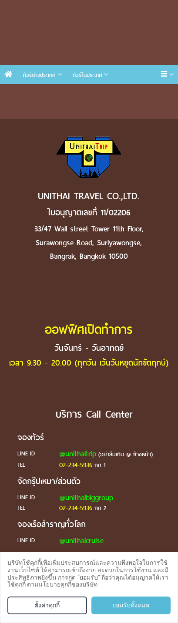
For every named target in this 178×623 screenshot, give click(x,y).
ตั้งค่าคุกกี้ (47, 605)
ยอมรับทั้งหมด (130, 605)
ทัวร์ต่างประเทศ (39, 74)
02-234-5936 (75, 465)
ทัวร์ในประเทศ (87, 74)
